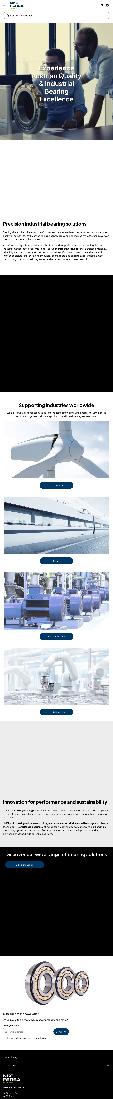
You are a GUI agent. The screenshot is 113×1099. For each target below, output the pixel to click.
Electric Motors (56, 636)
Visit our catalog (25, 864)
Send (61, 1031)
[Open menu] (4, 4)
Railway (56, 561)
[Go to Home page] (17, 5)
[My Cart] (107, 5)
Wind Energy (57, 485)
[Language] (102, 5)
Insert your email (11, 1025)
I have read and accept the (26, 1038)
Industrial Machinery (56, 712)
